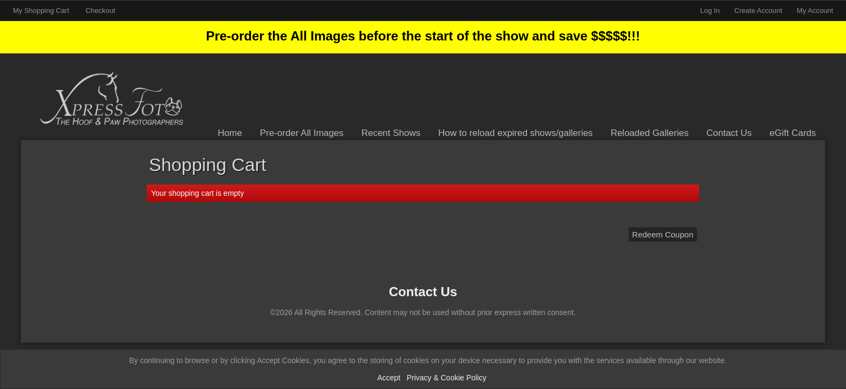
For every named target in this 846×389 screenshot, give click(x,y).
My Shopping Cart (42, 10)
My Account (815, 10)
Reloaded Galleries (650, 133)
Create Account (758, 10)
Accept (388, 377)
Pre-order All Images (302, 133)
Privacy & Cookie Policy (447, 377)
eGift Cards (792, 133)
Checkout (100, 10)
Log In (710, 10)
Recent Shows (391, 133)
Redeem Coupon (662, 234)
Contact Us (729, 133)
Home (229, 133)
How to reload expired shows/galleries (515, 133)
